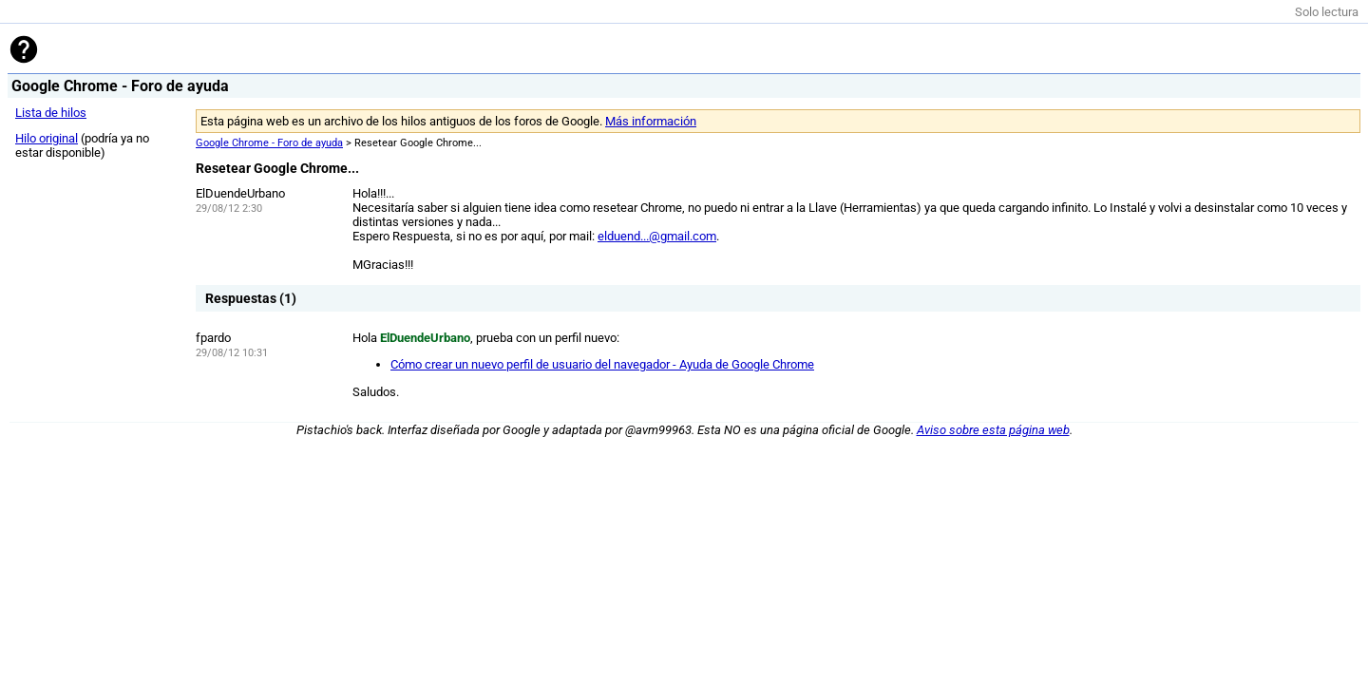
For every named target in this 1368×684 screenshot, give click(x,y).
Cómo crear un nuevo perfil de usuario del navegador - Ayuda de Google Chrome (602, 364)
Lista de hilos (50, 112)
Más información (650, 121)
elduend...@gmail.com (657, 236)
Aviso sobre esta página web (993, 430)
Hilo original (46, 138)
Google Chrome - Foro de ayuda (269, 143)
